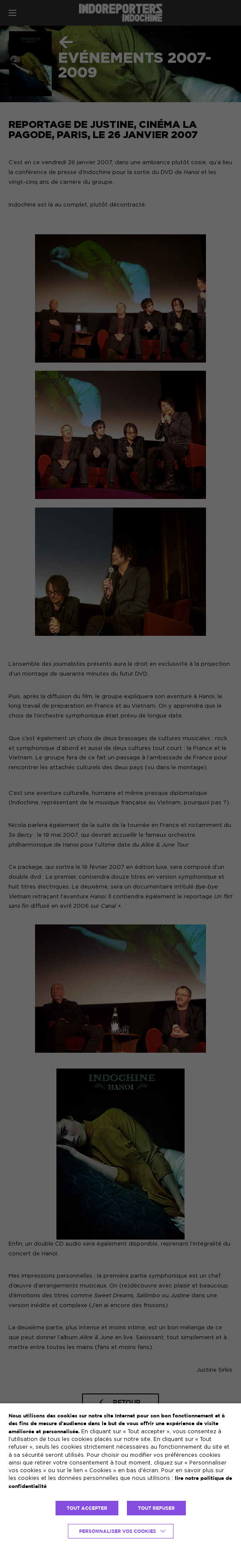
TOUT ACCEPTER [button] (87, 1508)
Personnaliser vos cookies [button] (117, 1531)
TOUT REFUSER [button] (156, 1508)
